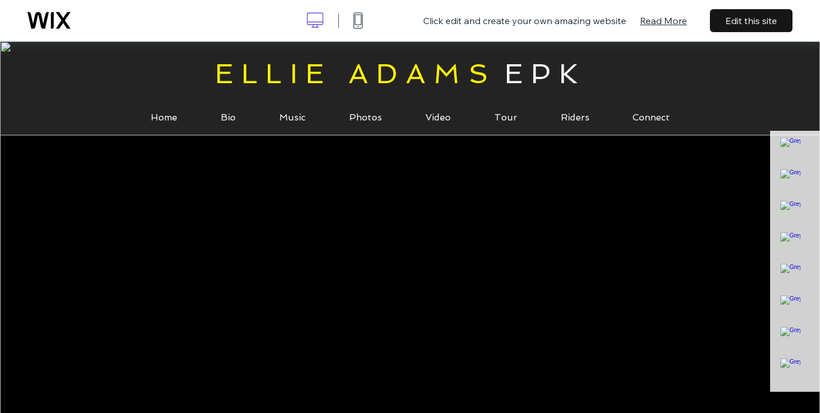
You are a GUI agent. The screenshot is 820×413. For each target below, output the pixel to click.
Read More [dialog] (663, 20)
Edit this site (751, 20)
